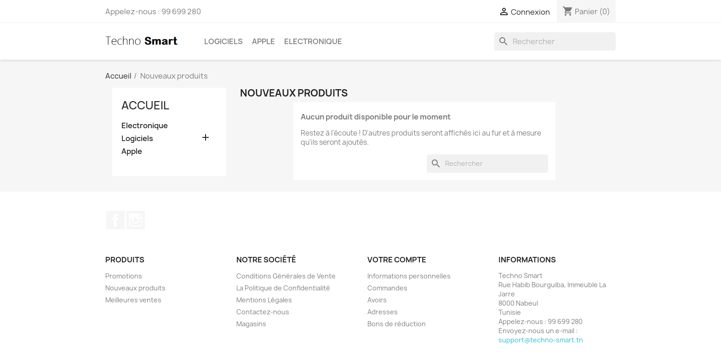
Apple (263, 41)
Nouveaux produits (135, 288)
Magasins (251, 323)
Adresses (382, 311)
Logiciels (223, 41)
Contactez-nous (262, 311)
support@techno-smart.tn (540, 339)
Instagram (135, 220)
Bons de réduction (396, 323)
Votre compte (396, 260)
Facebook (115, 220)
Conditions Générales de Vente (286, 276)
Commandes (387, 288)
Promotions (123, 276)
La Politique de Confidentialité (283, 288)
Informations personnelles (409, 276)
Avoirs (377, 299)
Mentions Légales (264, 299)
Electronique (313, 41)
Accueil (145, 105)
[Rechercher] (555, 41)
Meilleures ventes (133, 299)
